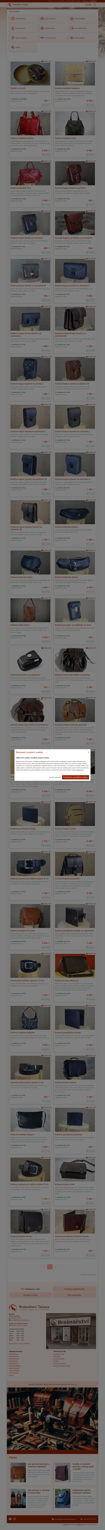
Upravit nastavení (55, 777)
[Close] (88, 752)
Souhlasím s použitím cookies (76, 777)
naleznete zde (79, 770)
